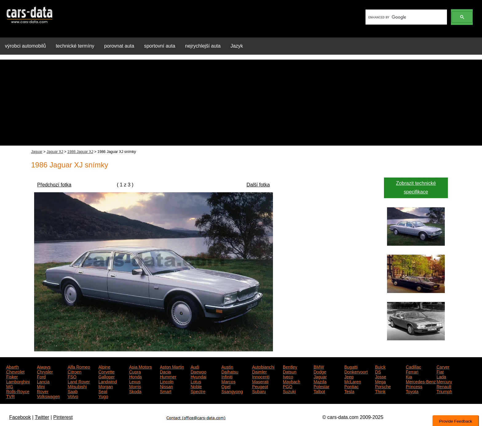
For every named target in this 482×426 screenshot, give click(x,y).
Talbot (319, 391)
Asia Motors (140, 366)
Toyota (412, 391)
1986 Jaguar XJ (80, 152)
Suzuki (289, 391)
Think (380, 391)
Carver (443, 366)
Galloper (106, 376)
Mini (41, 386)
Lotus (196, 381)
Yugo (103, 396)
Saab (73, 391)
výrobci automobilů (25, 46)
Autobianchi (263, 366)
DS (378, 371)
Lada (441, 376)
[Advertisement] (241, 103)
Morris (135, 386)
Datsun (289, 371)
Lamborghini (18, 381)
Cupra (135, 371)
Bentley (290, 366)
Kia (409, 376)
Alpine (104, 366)
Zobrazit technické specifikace (416, 187)
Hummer (168, 376)
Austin (227, 366)
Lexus (134, 381)
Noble (196, 386)
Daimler (259, 371)
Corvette (106, 371)
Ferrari (412, 371)
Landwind (107, 381)
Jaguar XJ (54, 152)
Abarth (12, 366)
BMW (319, 366)
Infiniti (227, 376)
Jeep (349, 376)
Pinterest (63, 417)
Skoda (135, 391)
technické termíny (75, 46)
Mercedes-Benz (421, 381)
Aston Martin (172, 366)
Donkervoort (356, 371)
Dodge (320, 371)
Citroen (74, 371)
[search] (405, 17)
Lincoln (166, 381)
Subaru (259, 391)
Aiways (43, 366)
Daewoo (198, 371)
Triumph (444, 391)
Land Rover (79, 381)
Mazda (320, 381)
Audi (195, 366)
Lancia (43, 381)
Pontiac (351, 386)
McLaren (352, 381)
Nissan (166, 386)
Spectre (198, 391)
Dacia (165, 371)
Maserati (260, 381)
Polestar (321, 386)
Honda (135, 376)
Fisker (12, 376)
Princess (414, 386)
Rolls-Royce (17, 391)
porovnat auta (119, 46)
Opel (226, 386)
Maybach (291, 381)
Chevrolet (15, 371)
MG (9, 386)
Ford (41, 376)
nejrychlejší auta (203, 46)
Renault (444, 386)
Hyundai (198, 376)
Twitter (42, 417)
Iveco (288, 376)
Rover (42, 391)
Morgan (105, 386)
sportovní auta (159, 46)
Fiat (440, 371)
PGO (287, 386)
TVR (10, 396)
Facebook (20, 417)
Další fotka (258, 184)
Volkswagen (48, 396)
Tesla (349, 391)
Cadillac (413, 366)
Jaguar (36, 152)
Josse (380, 376)
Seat (102, 391)
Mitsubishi (77, 386)
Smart (165, 391)
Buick (380, 366)
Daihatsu (229, 371)
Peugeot (260, 386)
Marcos (228, 381)
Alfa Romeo (79, 366)
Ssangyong (232, 391)
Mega (380, 381)
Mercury (444, 381)
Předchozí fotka (54, 184)
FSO (72, 376)
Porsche (383, 386)
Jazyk (237, 46)
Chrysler (45, 371)
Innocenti (261, 376)
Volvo (73, 396)
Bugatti (351, 366)
